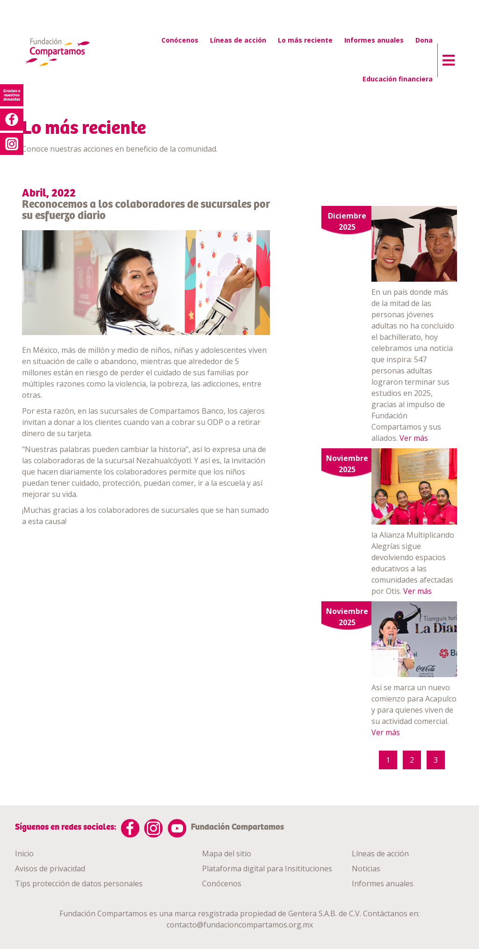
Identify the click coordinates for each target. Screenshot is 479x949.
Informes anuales (374, 40)
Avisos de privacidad (50, 868)
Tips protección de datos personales (79, 883)
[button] (446, 58)
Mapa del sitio (226, 853)
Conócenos (179, 40)
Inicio (24, 853)
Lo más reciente (305, 40)
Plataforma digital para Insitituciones (267, 868)
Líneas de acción (238, 40)
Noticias (366, 868)
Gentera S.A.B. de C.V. (324, 913)
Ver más (413, 438)
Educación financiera (398, 78)
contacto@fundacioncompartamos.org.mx (240, 925)
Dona (424, 40)
